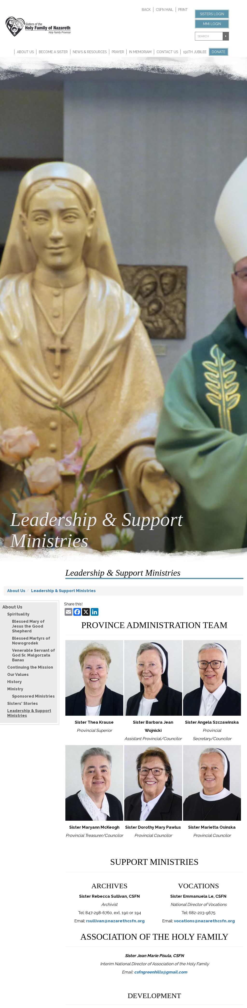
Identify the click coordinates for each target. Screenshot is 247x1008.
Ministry (15, 689)
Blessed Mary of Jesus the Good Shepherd (28, 626)
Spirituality (18, 614)
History (14, 681)
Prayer (118, 52)
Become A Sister (53, 52)
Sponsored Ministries (33, 696)
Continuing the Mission (30, 667)
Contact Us (167, 52)
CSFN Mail (164, 10)
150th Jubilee (194, 52)
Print (183, 10)
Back (146, 10)
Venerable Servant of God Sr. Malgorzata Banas (33, 655)
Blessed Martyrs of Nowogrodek (31, 640)
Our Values (18, 674)
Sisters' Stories (22, 703)
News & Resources (90, 52)
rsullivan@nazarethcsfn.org (115, 920)
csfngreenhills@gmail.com (160, 972)
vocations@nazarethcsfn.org (204, 920)
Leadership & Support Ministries (63, 590)
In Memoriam (140, 52)
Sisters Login (212, 14)
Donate (218, 52)
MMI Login (212, 24)
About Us (25, 52)
